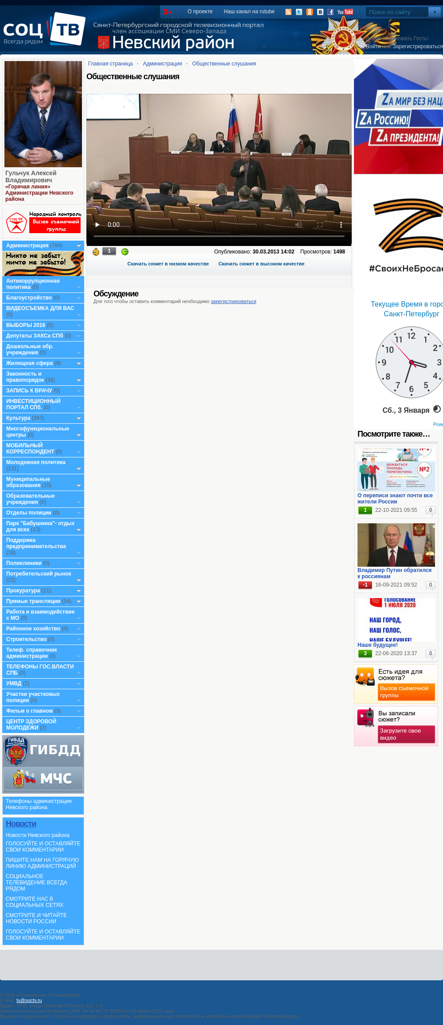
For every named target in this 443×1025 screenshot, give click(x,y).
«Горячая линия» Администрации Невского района (39, 193)
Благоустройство (29, 298)
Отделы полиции (28, 513)
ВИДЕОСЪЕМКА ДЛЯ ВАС (40, 308)
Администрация (27, 245)
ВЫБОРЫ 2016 (25, 325)
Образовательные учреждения (30, 499)
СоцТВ (47, 35)
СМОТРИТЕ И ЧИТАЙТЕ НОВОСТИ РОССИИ (36, 918)
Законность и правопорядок (25, 377)
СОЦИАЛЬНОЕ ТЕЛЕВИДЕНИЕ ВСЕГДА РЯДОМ (36, 882)
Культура (18, 418)
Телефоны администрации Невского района (39, 804)
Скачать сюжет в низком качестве (168, 263)
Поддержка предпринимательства (36, 543)
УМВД (14, 683)
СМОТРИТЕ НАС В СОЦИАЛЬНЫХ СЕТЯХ (34, 902)
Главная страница (110, 64)
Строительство (26, 639)
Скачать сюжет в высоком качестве (261, 263)
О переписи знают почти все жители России (395, 498)
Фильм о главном (29, 711)
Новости (21, 823)
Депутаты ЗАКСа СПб (34, 336)
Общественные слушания (224, 64)
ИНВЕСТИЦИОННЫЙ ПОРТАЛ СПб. (33, 404)
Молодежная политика (36, 462)
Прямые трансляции (33, 601)
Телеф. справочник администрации (31, 653)
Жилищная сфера (29, 363)
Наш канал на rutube (249, 11)
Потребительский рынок (38, 574)
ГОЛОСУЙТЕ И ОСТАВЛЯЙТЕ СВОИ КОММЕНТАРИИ (43, 847)
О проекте (200, 11)
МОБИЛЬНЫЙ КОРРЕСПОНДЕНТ (31, 448)
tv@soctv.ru (29, 1000)
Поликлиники (24, 563)
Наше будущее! (378, 645)
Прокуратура (23, 590)
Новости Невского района (38, 835)
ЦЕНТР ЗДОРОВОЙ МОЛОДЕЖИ (31, 724)
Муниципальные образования (28, 482)
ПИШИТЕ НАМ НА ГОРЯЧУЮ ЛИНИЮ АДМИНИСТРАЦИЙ (42, 863)
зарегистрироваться (233, 301)
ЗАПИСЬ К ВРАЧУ (29, 391)
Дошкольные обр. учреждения (30, 349)
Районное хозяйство (33, 629)
